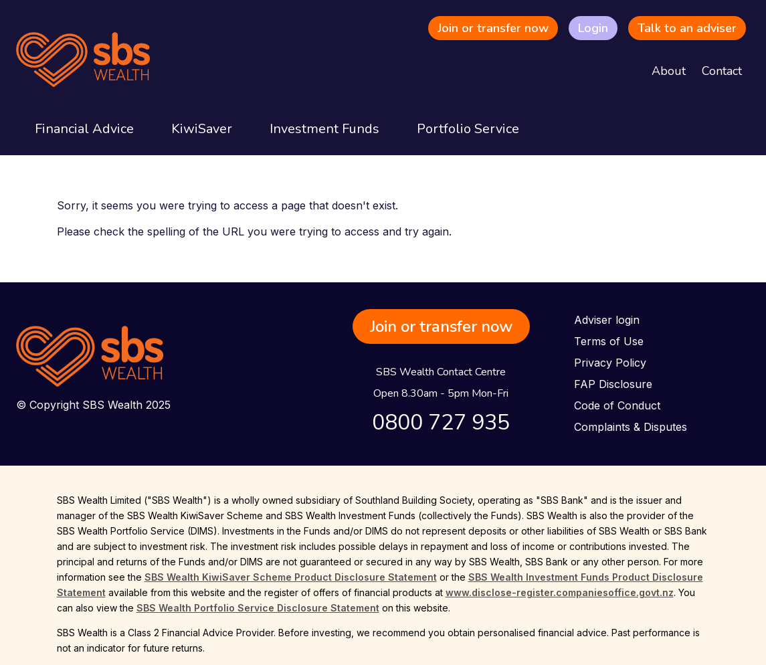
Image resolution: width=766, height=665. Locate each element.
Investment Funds (324, 129)
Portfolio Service (468, 129)
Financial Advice (84, 129)
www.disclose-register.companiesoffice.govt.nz (560, 592)
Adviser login (607, 319)
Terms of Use (609, 341)
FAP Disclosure (613, 384)
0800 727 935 (441, 422)
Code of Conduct (617, 405)
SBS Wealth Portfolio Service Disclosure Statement (257, 607)
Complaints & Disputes (630, 427)
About (669, 71)
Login (593, 28)
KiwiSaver (201, 129)
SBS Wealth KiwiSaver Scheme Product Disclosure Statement (291, 577)
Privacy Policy (610, 362)
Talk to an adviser (687, 28)
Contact (722, 71)
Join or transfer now (493, 28)
